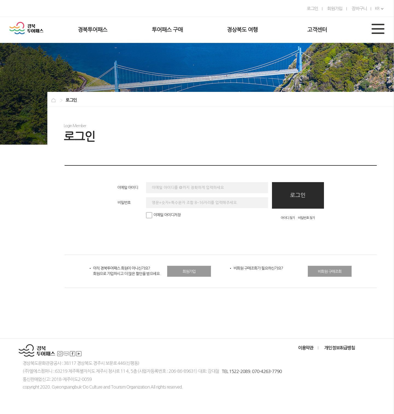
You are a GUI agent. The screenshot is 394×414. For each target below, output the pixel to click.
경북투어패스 (92, 30)
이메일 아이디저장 (163, 215)
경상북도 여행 (242, 30)
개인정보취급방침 (339, 348)
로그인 (298, 195)
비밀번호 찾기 (306, 218)
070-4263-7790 (267, 371)
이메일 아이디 (127, 187)
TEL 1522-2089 (236, 371)
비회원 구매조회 (329, 271)
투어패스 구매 (167, 30)
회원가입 (189, 271)
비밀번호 (124, 203)
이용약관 (305, 348)
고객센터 (317, 30)
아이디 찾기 (288, 218)
